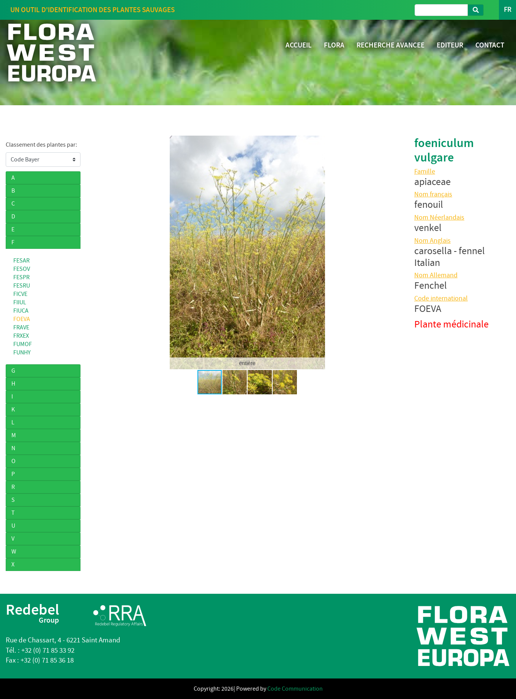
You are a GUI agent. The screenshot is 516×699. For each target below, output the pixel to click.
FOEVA (21, 319)
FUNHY (22, 352)
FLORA (334, 45)
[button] (99, 252)
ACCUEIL (299, 45)
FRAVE (21, 327)
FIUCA (20, 311)
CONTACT (489, 45)
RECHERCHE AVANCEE (390, 45)
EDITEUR (450, 45)
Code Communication (295, 689)
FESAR (21, 260)
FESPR (21, 277)
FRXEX (21, 336)
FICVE (20, 294)
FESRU (21, 285)
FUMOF (22, 344)
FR (507, 9)
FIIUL (19, 302)
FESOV (21, 269)
